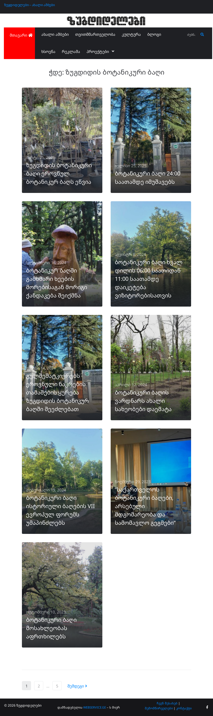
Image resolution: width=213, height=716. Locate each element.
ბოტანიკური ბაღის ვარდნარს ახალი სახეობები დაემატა (143, 401)
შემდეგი (77, 686)
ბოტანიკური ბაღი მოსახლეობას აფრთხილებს (51, 628)
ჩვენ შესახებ (167, 703)
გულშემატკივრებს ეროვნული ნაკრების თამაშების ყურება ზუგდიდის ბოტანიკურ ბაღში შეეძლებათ (57, 392)
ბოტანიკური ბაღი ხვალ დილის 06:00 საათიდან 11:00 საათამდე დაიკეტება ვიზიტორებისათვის (148, 278)
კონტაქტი (184, 708)
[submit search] (202, 34)
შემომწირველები (159, 708)
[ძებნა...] (191, 34)
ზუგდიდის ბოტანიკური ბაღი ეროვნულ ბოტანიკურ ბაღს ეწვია (59, 173)
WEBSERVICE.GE (94, 707)
